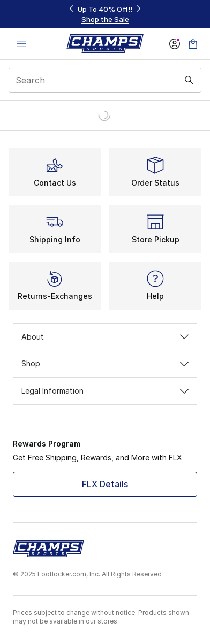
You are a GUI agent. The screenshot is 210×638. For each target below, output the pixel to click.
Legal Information (105, 390)
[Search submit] (189, 80)
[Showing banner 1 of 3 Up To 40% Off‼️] (105, 14)
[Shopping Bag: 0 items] (193, 43)
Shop (105, 363)
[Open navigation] (21, 43)
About (105, 336)
